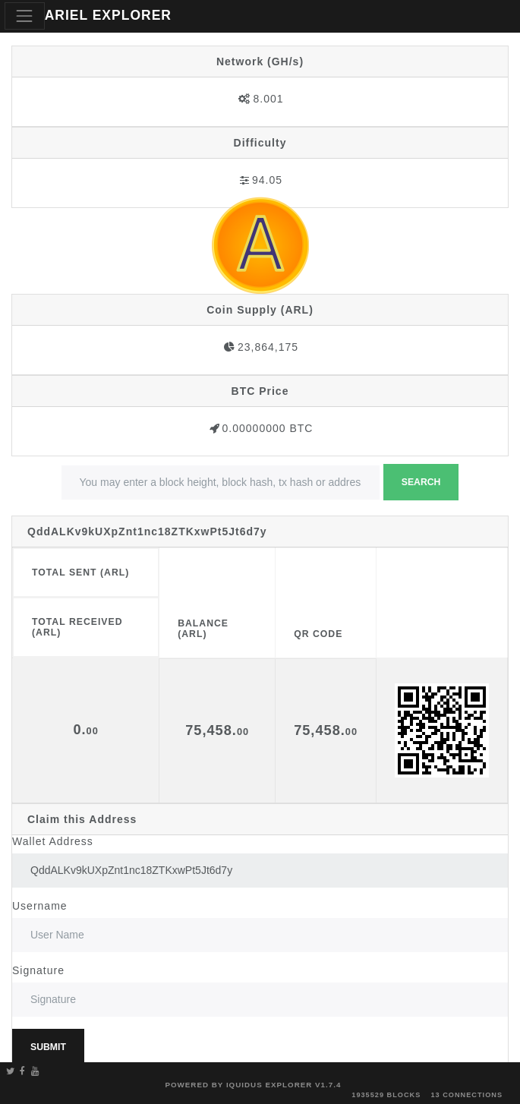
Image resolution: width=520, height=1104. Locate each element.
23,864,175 (268, 347)
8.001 (268, 99)
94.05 (267, 180)
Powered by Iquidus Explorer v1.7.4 (253, 1084)
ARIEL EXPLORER (108, 15)
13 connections (466, 1095)
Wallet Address (52, 841)
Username (40, 906)
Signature (38, 970)
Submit (48, 1047)
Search (421, 482)
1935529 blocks (386, 1095)
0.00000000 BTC (268, 428)
